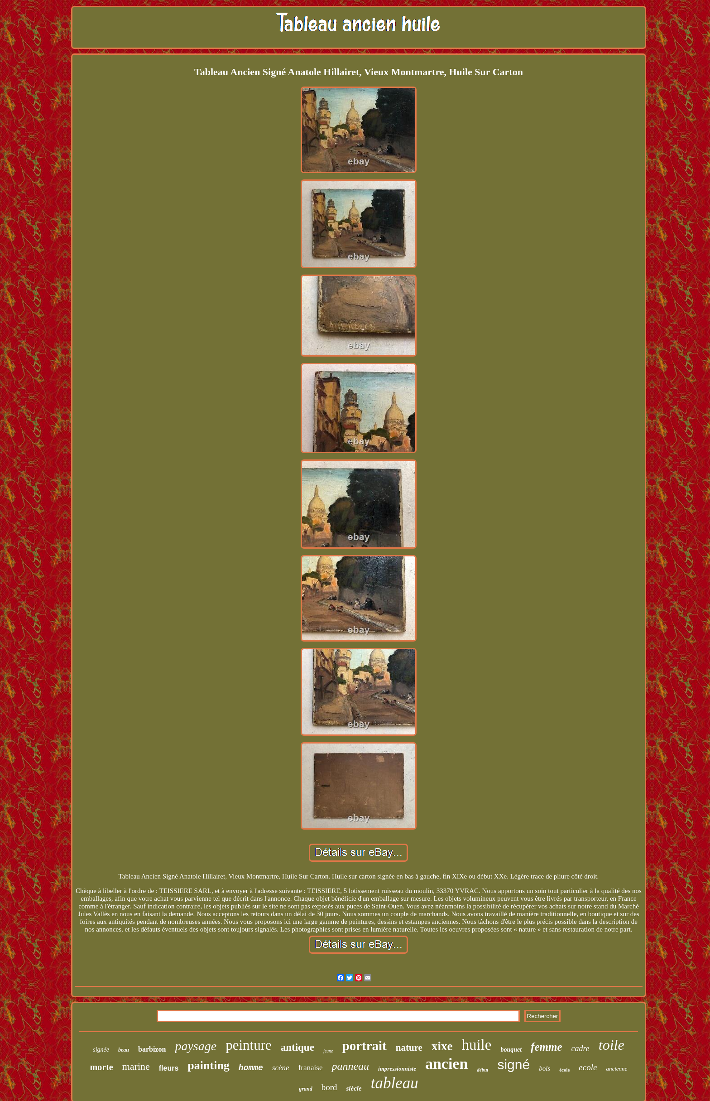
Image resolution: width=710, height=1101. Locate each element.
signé (513, 1064)
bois (544, 1068)
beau (123, 1050)
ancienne (616, 1068)
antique (297, 1047)
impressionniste (397, 1068)
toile (611, 1045)
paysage (195, 1046)
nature (409, 1047)
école (564, 1069)
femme (546, 1047)
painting (208, 1065)
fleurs (169, 1068)
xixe (442, 1046)
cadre (580, 1048)
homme (251, 1067)
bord (329, 1087)
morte (101, 1067)
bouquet (511, 1049)
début (482, 1069)
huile (476, 1045)
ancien (446, 1063)
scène (280, 1067)
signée (101, 1049)
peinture (248, 1045)
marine (136, 1066)
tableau (394, 1083)
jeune (328, 1050)
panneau (350, 1066)
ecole (588, 1067)
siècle (354, 1088)
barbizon (152, 1049)
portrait (364, 1045)
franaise (310, 1067)
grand (305, 1089)
